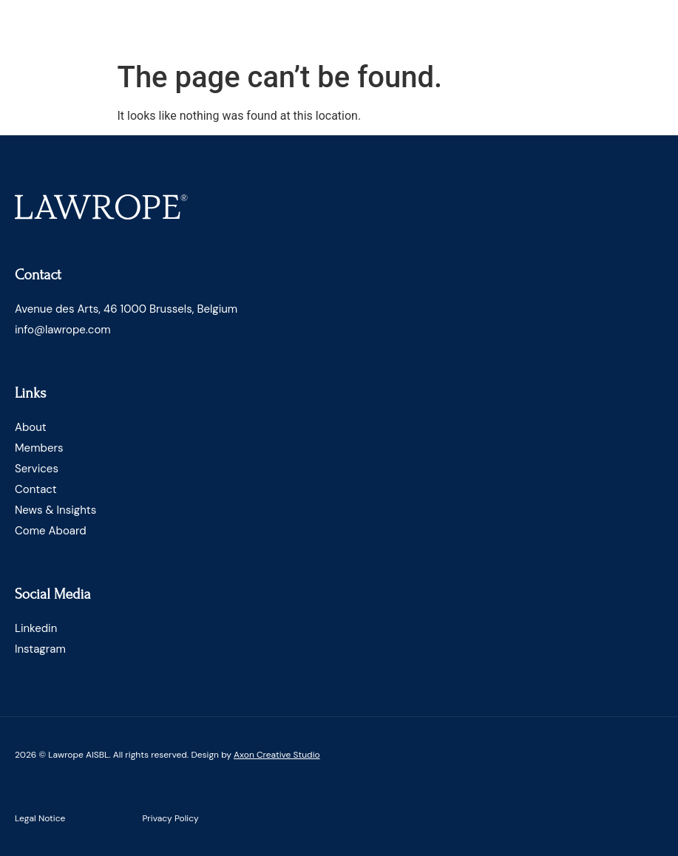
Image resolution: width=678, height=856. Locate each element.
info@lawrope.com (63, 329)
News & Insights (55, 510)
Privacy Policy (170, 818)
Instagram (40, 649)
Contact (36, 489)
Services (36, 468)
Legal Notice (40, 818)
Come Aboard (51, 530)
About (31, 427)
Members (39, 448)
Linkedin (36, 628)
